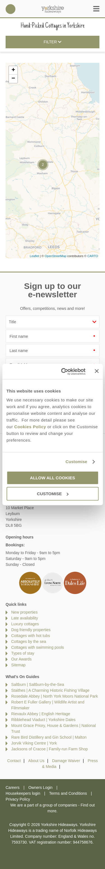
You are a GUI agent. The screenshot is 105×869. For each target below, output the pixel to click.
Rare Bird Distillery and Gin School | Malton (49, 737)
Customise (76, 461)
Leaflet (34, 256)
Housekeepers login (23, 793)
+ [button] (13, 70)
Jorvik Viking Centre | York (34, 743)
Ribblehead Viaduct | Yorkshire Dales (43, 719)
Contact (14, 760)
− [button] (13, 79)
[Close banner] (97, 371)
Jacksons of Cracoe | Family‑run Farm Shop (49, 749)
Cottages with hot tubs (30, 635)
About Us (36, 760)
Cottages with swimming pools (37, 647)
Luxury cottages (25, 624)
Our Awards (21, 659)
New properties (24, 612)
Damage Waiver (66, 760)
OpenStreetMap (55, 256)
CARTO (92, 256)
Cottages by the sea (28, 641)
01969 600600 (10, 9)
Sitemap (18, 665)
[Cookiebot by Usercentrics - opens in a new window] (63, 371)
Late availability (24, 618)
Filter (52, 42)
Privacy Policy (18, 799)
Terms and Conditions (68, 793)
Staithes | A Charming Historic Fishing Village (50, 690)
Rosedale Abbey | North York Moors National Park (54, 696)
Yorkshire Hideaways (52, 9)
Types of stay (22, 653)
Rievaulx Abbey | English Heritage (40, 714)
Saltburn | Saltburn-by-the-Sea (37, 684)
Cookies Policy (30, 426)
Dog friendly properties (31, 630)
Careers (13, 787)
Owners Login (40, 787)
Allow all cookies (52, 477)
